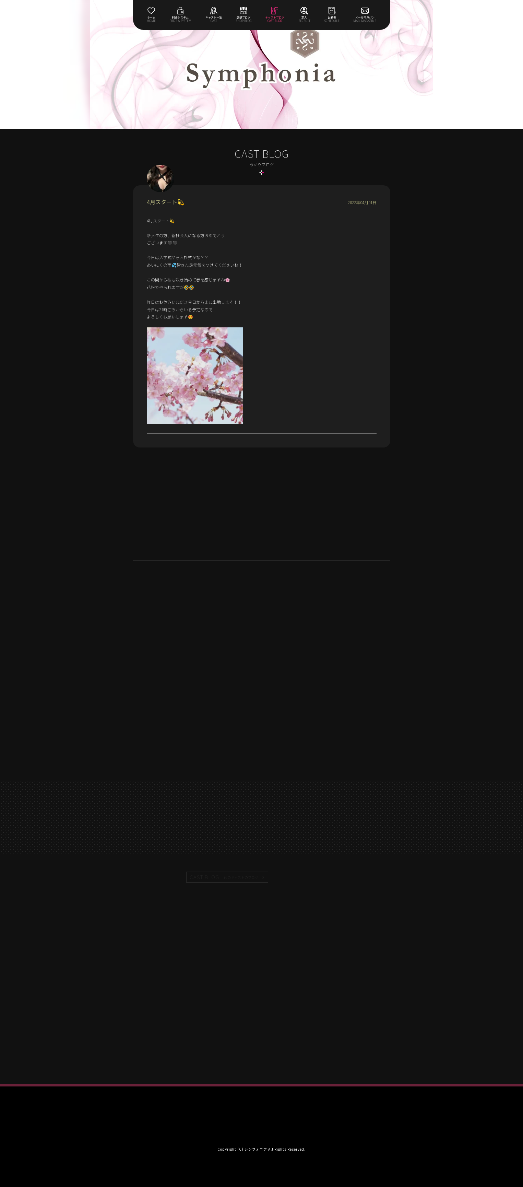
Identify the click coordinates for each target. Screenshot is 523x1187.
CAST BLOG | (224, 877)
